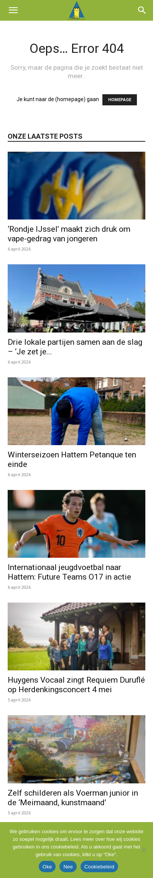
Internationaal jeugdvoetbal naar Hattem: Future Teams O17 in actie (69, 572)
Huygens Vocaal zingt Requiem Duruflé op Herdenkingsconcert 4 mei (76, 684)
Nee (68, 867)
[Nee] (143, 850)
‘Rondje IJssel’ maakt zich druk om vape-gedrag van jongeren (69, 233)
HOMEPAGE (119, 99)
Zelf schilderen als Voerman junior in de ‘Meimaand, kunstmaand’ (73, 797)
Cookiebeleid (99, 867)
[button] (13, 10)
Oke (47, 867)
